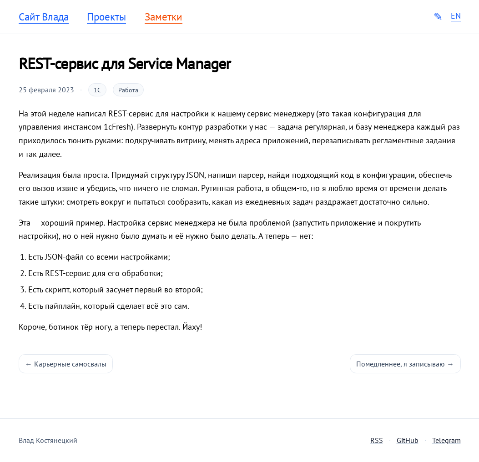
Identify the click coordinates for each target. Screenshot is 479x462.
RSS (376, 440)
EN (456, 16)
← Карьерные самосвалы (65, 363)
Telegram (446, 440)
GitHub (407, 440)
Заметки (163, 16)
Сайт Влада (44, 16)
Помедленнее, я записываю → (405, 363)
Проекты (106, 16)
